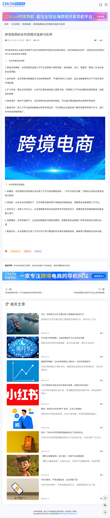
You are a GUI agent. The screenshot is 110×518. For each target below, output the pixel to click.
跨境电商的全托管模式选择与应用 (49, 24)
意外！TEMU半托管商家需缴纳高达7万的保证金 (62, 432)
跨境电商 (26, 24)
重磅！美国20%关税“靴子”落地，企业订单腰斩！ (62, 409)
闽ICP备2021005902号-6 (68, 514)
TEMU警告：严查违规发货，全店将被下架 (59, 480)
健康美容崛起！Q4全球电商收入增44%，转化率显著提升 (65, 361)
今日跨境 (15, 24)
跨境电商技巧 (15, 251)
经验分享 (27, 251)
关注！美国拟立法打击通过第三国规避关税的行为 (62, 314)
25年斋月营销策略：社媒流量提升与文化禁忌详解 (62, 338)
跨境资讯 (38, 251)
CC (28, 40)
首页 (6, 24)
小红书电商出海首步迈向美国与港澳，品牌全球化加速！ (65, 385)
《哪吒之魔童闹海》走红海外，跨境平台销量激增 (62, 456)
